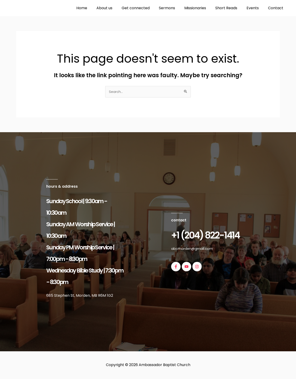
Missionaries (202, 8)
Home (95, 8)
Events (255, 8)
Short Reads (231, 8)
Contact (276, 8)
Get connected (146, 8)
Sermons (175, 8)
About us (116, 8)
